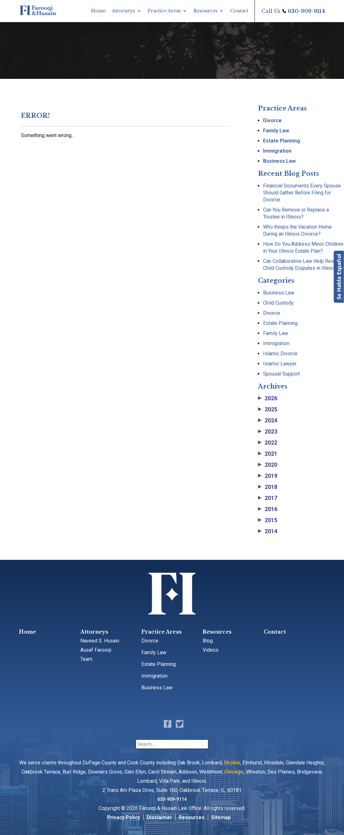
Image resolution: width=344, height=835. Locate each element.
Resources (206, 11)
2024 (267, 420)
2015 (267, 520)
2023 (267, 431)
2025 (267, 409)
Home (98, 11)
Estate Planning (281, 141)
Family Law (276, 131)
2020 (267, 465)
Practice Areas (164, 11)
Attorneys (123, 11)
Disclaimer (159, 817)
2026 (267, 398)
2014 (267, 531)
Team (86, 659)
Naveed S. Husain (99, 641)
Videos (210, 650)
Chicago (234, 772)
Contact (239, 11)
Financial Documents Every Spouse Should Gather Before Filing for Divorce (302, 193)
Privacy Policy (123, 817)
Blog (208, 641)
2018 (267, 487)
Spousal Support (281, 374)
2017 (267, 498)
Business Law (279, 161)
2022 (267, 443)
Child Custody (278, 303)
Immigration (277, 151)
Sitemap (221, 817)
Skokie (232, 763)
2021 (267, 454)
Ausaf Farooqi (95, 650)
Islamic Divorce (280, 354)
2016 (267, 509)
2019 (267, 476)
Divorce (272, 120)
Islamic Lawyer (280, 364)
